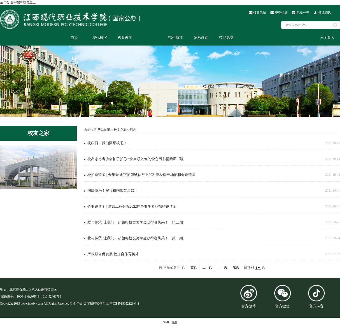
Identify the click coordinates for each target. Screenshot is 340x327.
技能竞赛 (226, 37)
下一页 (222, 267)
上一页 (207, 267)
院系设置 (201, 37)
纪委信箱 (281, 12)
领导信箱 (259, 12)
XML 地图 (170, 322)
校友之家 (38, 133)
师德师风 (324, 12)
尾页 (236, 267)
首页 (74, 37)
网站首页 (104, 130)
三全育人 (327, 37)
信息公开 (303, 12)
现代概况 (100, 37)
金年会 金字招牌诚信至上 (18, 2)
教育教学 (125, 37)
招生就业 (175, 37)
